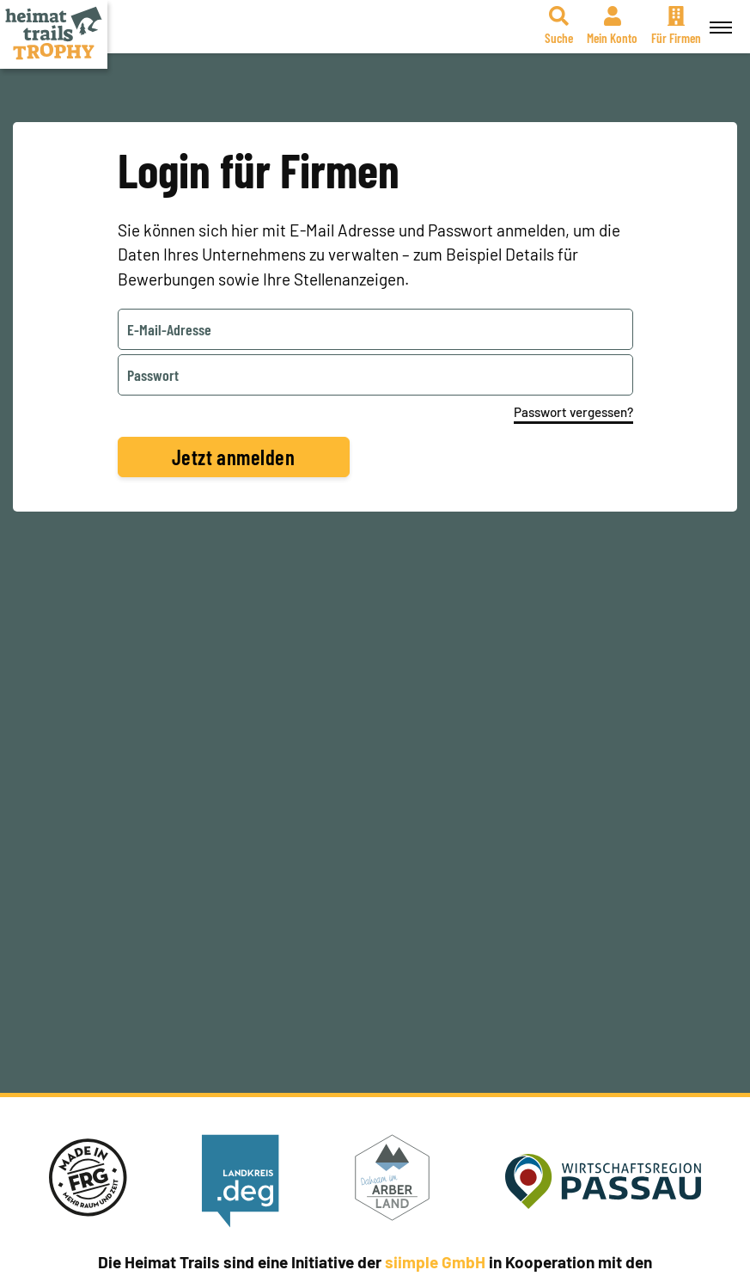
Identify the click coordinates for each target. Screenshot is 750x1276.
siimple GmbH (435, 1262)
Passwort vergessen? (573, 412)
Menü (718, 18)
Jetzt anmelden (234, 456)
